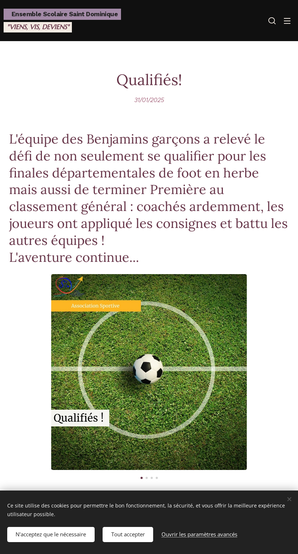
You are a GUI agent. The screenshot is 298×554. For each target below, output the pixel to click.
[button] (272, 21)
